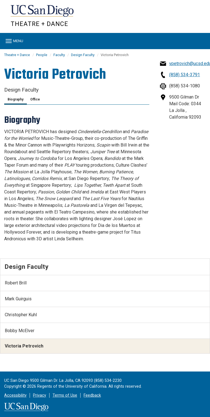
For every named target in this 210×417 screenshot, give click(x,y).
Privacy (39, 395)
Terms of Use (65, 395)
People (41, 55)
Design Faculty (83, 55)
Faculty (59, 55)
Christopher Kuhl (21, 314)
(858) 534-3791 (184, 74)
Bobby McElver (19, 330)
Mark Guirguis (18, 298)
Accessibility (15, 395)
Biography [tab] (15, 99)
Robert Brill (16, 283)
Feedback (92, 395)
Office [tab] (35, 99)
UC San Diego (43, 13)
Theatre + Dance (39, 23)
